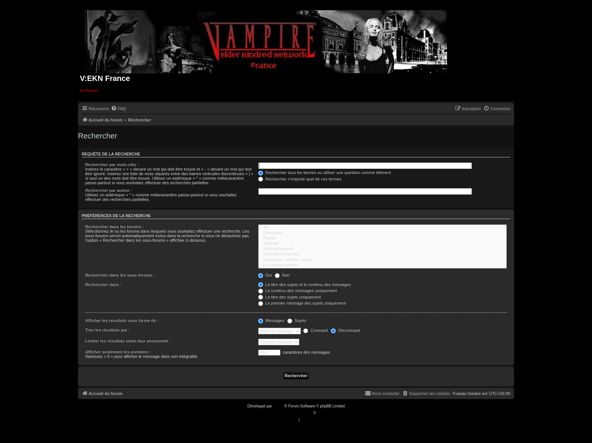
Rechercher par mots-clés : (112, 164)
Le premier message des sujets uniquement (302, 303)
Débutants (382, 233)
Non (282, 275)
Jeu (382, 227)
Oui (265, 275)
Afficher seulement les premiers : (118, 352)
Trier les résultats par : (107, 330)
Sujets (296, 320)
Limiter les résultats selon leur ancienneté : (128, 341)
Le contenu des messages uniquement (297, 290)
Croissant (315, 330)
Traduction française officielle (287, 413)
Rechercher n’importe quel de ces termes (299, 179)
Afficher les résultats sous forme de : (122, 320)
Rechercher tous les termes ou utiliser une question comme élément (324, 172)
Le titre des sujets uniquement (289, 297)
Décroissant (345, 330)
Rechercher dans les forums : (114, 226)
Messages (271, 320)
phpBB (278, 406)
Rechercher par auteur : (108, 190)
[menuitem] (118, 108)
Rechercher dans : (103, 284)
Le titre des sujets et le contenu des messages (304, 284)
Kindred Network (382, 249)
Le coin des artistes (382, 265)
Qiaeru (323, 413)
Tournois (382, 243)
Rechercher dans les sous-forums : (120, 275)
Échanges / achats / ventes (382, 260)
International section (382, 254)
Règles (382, 238)
